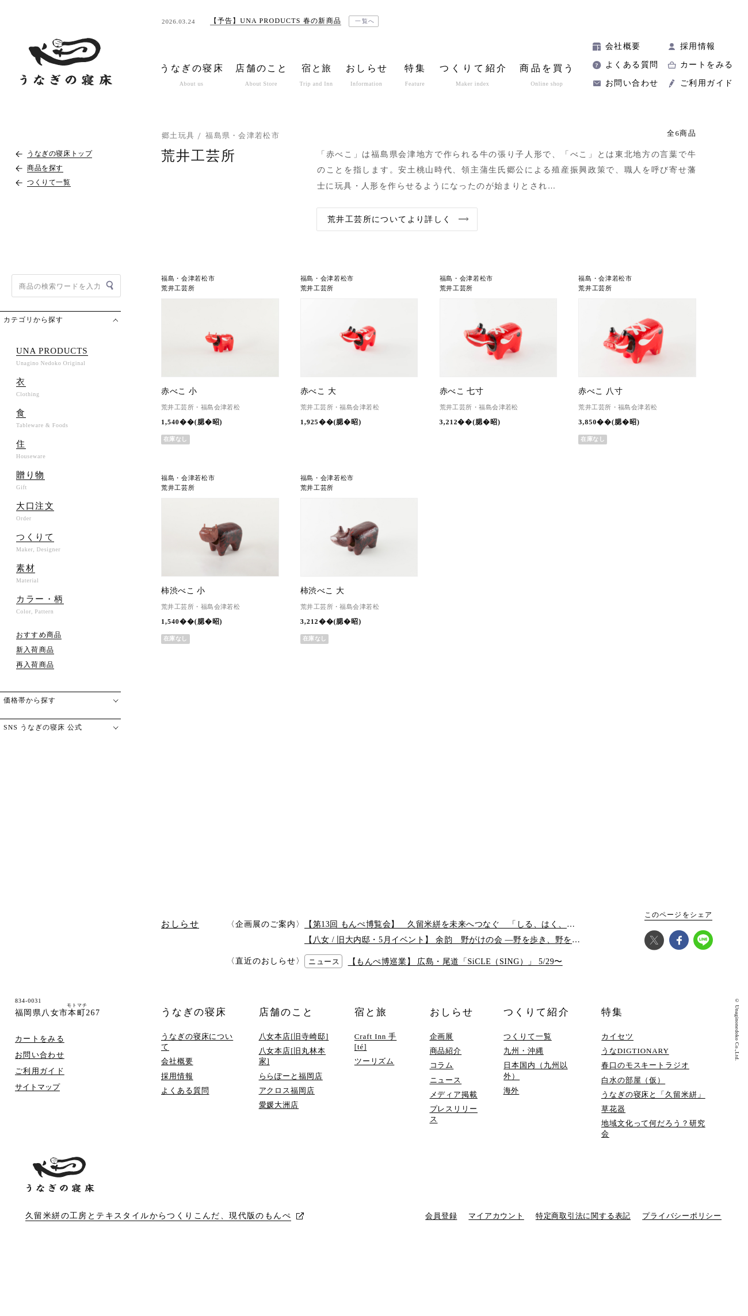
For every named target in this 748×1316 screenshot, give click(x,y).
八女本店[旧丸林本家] (292, 1055)
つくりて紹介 (536, 1012)
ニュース (446, 1080)
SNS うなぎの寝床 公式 (42, 727)
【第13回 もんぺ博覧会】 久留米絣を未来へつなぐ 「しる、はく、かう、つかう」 (464, 924)
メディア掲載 (454, 1094)
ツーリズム (374, 1061)
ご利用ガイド (706, 83)
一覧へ (365, 21)
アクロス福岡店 (287, 1090)
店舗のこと (286, 1012)
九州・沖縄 (523, 1050)
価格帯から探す (29, 700)
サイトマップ (37, 1087)
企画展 (442, 1036)
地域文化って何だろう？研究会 (653, 1128)
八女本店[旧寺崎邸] (294, 1036)
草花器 (613, 1108)
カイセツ (617, 1036)
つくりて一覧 (527, 1036)
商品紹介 (446, 1050)
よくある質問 (631, 64)
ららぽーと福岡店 (291, 1076)
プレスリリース (454, 1113)
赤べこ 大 (318, 391)
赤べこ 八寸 (600, 391)
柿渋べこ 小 (183, 590)
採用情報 (698, 46)
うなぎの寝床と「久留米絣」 (653, 1094)
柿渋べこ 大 (322, 590)
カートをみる (706, 64)
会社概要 (623, 46)
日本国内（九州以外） (535, 1070)
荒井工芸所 (177, 288)
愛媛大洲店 (279, 1104)
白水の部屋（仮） (633, 1080)
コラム (442, 1065)
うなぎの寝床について (197, 1041)
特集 (612, 1012)
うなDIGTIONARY (635, 1050)
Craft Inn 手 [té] (375, 1041)
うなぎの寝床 (194, 1012)
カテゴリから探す (33, 320)
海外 (511, 1090)
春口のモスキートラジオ (645, 1065)
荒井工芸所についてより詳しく (389, 219)
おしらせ (452, 1012)
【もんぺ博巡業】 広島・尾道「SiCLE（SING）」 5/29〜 (455, 961)
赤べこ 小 (179, 391)
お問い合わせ (631, 83)
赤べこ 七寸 (462, 391)
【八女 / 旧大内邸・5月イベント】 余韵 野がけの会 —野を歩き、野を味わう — (456, 939)
